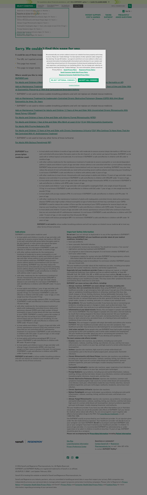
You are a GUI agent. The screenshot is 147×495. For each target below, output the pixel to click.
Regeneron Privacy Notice (87, 70)
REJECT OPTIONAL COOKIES (63, 80)
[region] (74, 69)
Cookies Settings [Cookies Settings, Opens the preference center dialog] (74, 85)
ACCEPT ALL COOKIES (88, 80)
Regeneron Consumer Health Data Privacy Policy (74, 75)
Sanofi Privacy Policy (70, 70)
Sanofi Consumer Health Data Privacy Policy (74, 72)
